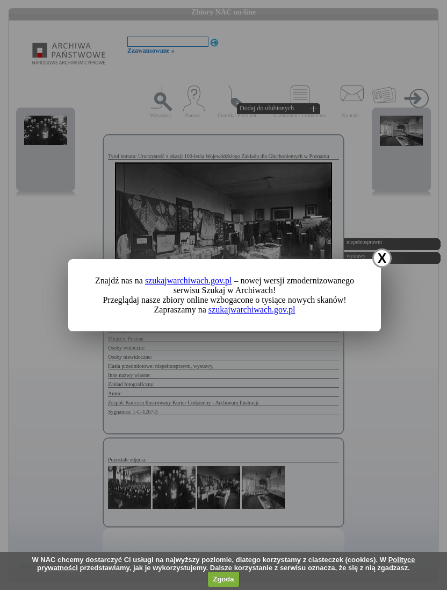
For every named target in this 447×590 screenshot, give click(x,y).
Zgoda (223, 579)
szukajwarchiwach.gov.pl (188, 280)
